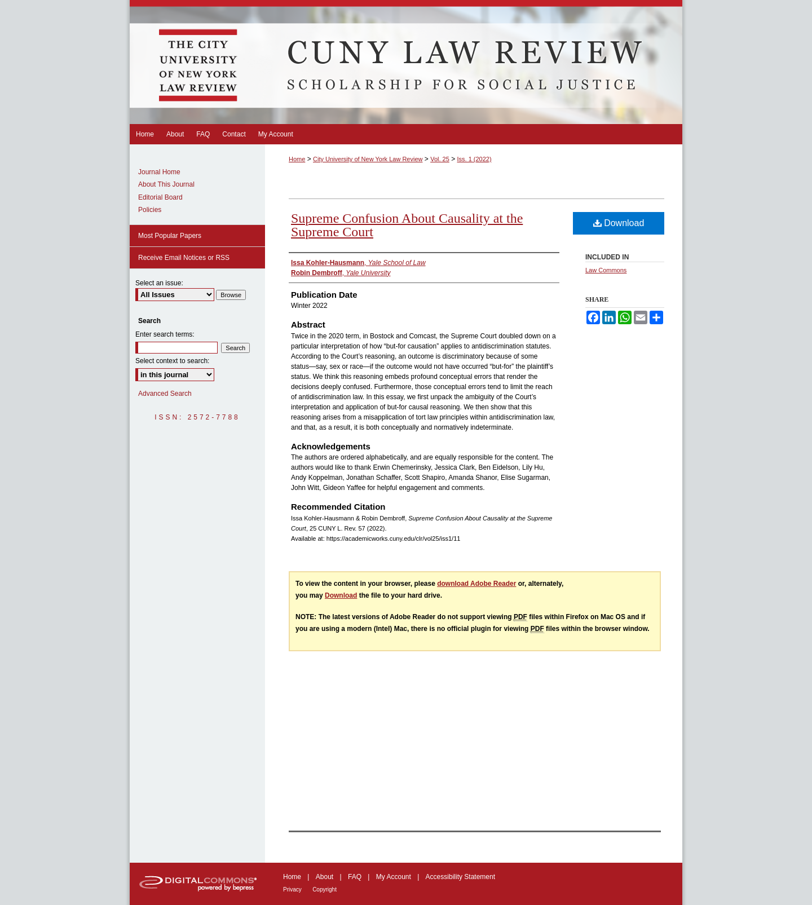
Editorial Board (160, 197)
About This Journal (166, 184)
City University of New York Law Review (367, 159)
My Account (393, 877)
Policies (149, 210)
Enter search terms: (165, 334)
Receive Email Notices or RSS (184, 258)
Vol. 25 (439, 159)
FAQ (354, 877)
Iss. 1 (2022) (474, 159)
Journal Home (159, 172)
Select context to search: (172, 361)
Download (619, 223)
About (324, 877)
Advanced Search (165, 394)
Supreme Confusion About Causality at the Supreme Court (407, 225)
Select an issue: (159, 283)
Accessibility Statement (460, 877)
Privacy (292, 889)
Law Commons (605, 270)
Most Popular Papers (169, 236)
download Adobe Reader (476, 584)
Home (297, 159)
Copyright (324, 889)
